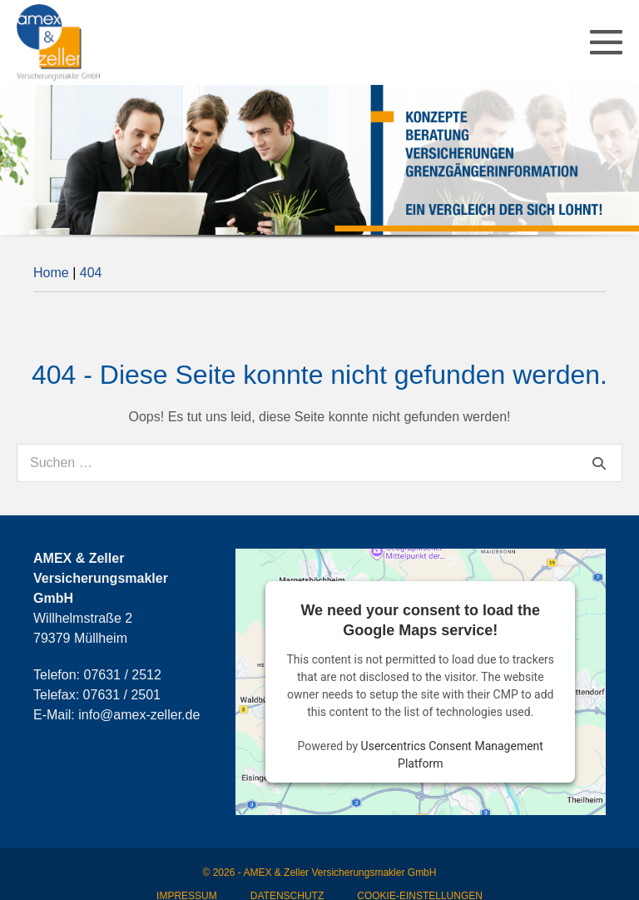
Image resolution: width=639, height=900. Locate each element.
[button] (25, 160)
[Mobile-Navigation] (606, 42)
